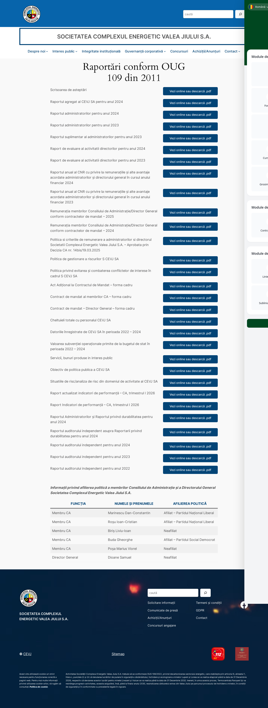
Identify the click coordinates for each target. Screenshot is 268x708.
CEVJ (27, 654)
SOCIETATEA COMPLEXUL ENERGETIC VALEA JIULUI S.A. (134, 36)
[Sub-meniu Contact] (239, 51)
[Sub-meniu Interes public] (76, 51)
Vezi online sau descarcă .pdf (190, 91)
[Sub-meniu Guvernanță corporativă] (165, 51)
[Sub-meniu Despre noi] (47, 51)
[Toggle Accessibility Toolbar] (260, 7)
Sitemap (118, 654)
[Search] (240, 14)
